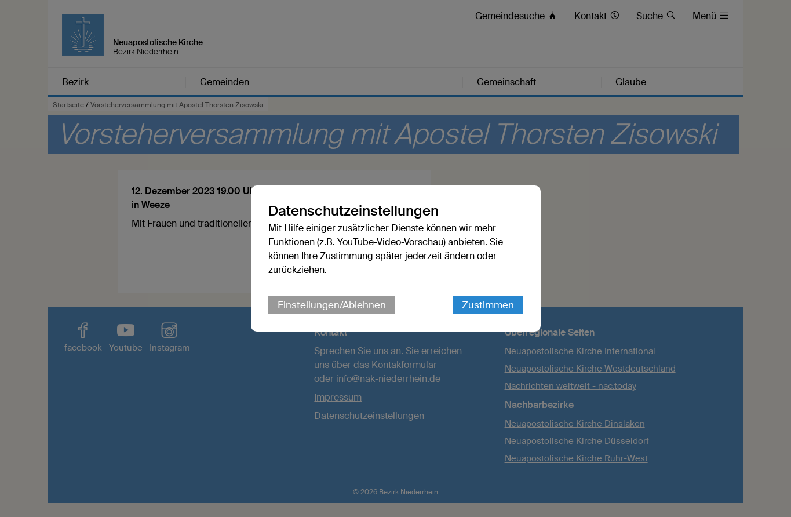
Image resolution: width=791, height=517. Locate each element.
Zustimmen (488, 304)
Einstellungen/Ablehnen (332, 304)
